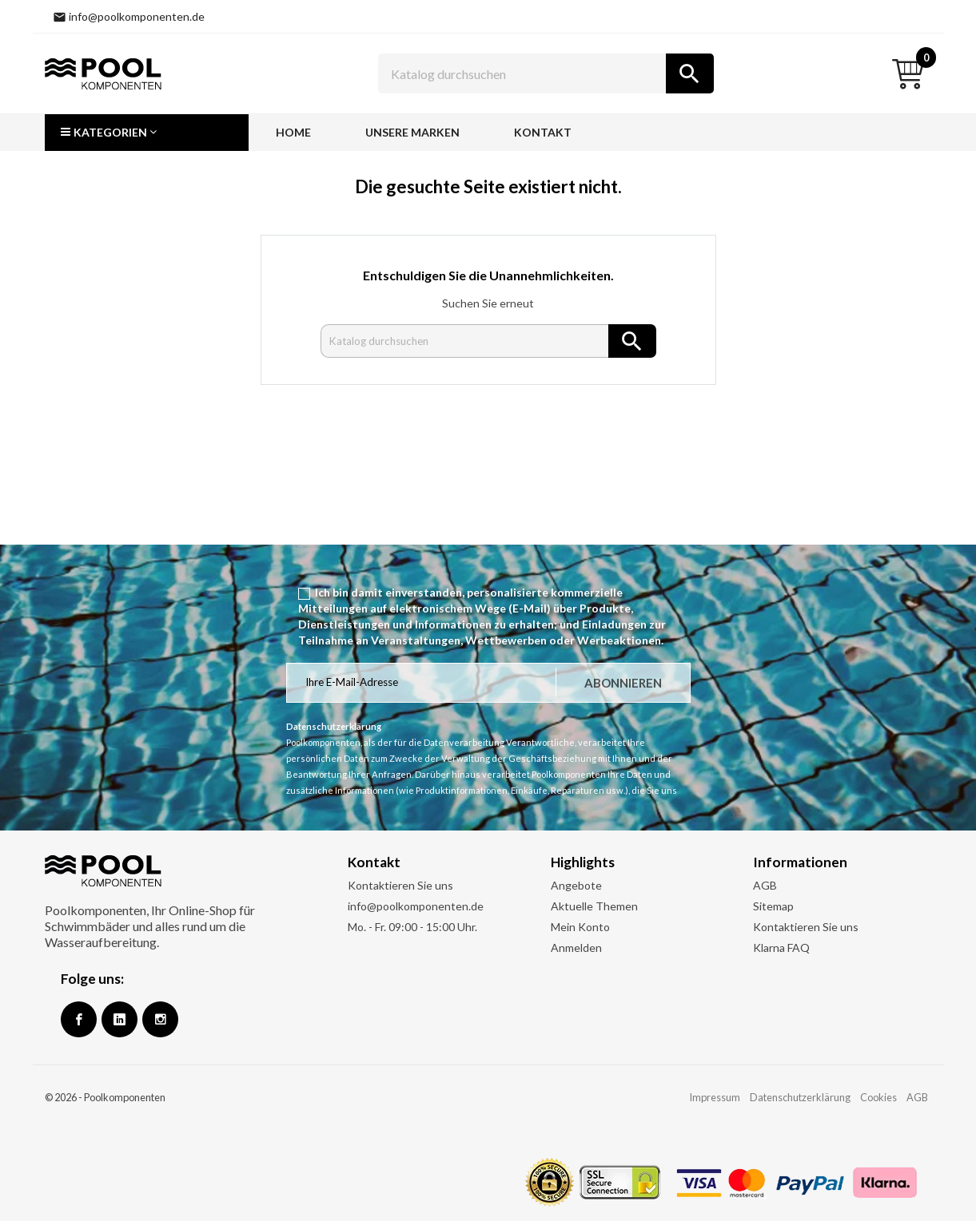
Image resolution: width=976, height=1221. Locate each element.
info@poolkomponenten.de (416, 906)
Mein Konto (580, 927)
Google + (119, 1019)
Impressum (714, 1097)
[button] (147, 132)
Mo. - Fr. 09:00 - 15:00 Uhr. (412, 927)
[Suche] (546, 73)
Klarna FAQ (781, 947)
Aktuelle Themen (594, 906)
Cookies (878, 1097)
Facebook (79, 1019)
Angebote (576, 885)
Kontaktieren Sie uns (400, 885)
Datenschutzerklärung (800, 1097)
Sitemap (773, 906)
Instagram (160, 1019)
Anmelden (576, 947)
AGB (765, 885)
